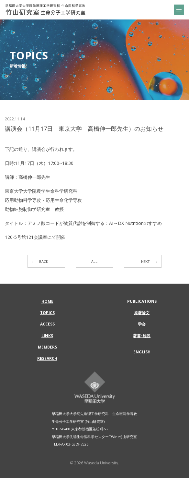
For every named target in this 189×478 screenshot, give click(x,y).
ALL (94, 261)
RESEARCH (47, 358)
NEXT (145, 261)
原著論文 (142, 312)
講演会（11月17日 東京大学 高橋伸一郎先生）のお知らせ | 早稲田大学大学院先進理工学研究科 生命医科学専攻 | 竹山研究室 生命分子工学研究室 (45, 9)
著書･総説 (141, 335)
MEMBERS (47, 347)
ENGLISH (141, 352)
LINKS (47, 335)
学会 (142, 324)
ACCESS (47, 324)
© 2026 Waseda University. (94, 463)
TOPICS (47, 312)
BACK (43, 261)
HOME (47, 301)
